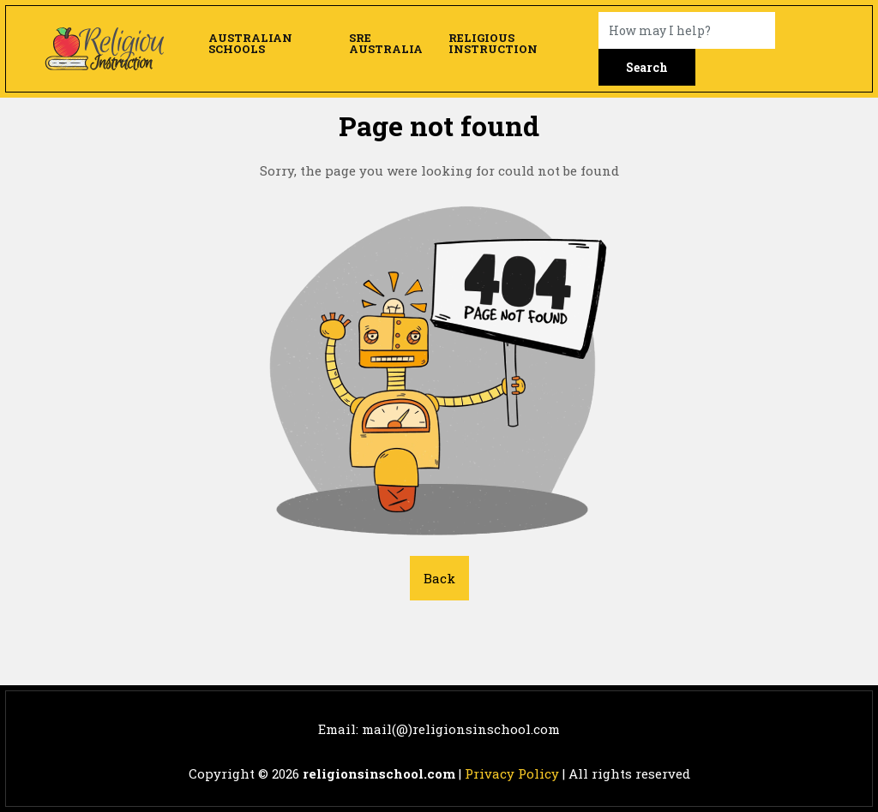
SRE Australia (386, 43)
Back (439, 578)
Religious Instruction (493, 43)
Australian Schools (250, 43)
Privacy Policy (512, 773)
